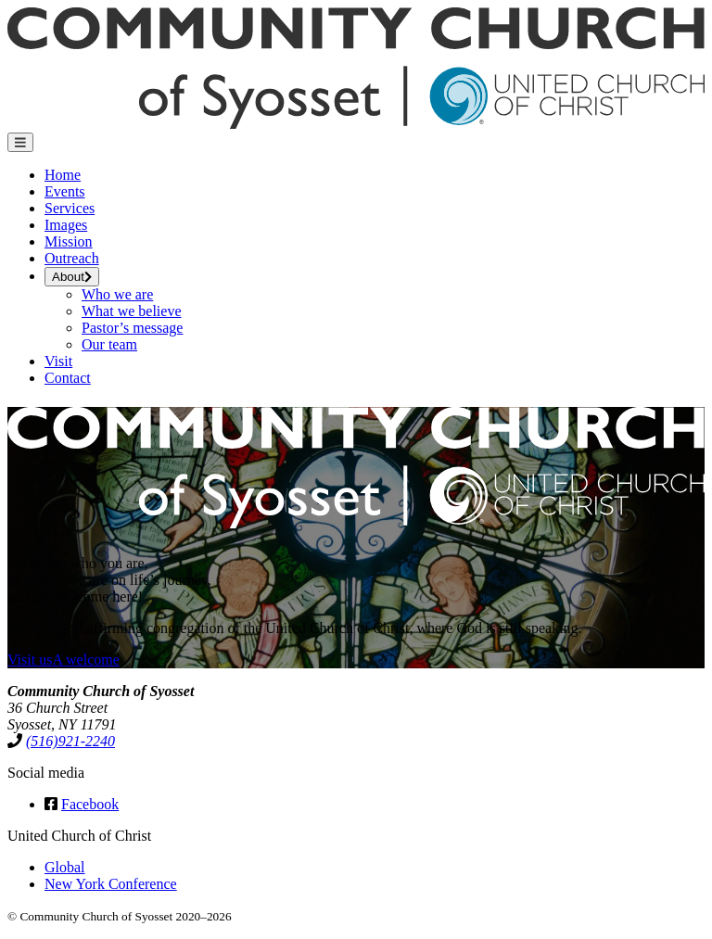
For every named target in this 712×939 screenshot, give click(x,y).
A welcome (85, 659)
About (72, 277)
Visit (58, 361)
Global (64, 867)
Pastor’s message (132, 328)
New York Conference (110, 884)
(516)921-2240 (70, 741)
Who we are (117, 294)
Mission (68, 241)
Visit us (29, 659)
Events (64, 191)
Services (69, 208)
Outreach (71, 258)
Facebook (90, 804)
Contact (67, 378)
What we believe (132, 311)
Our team (109, 344)
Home (62, 175)
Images (65, 225)
